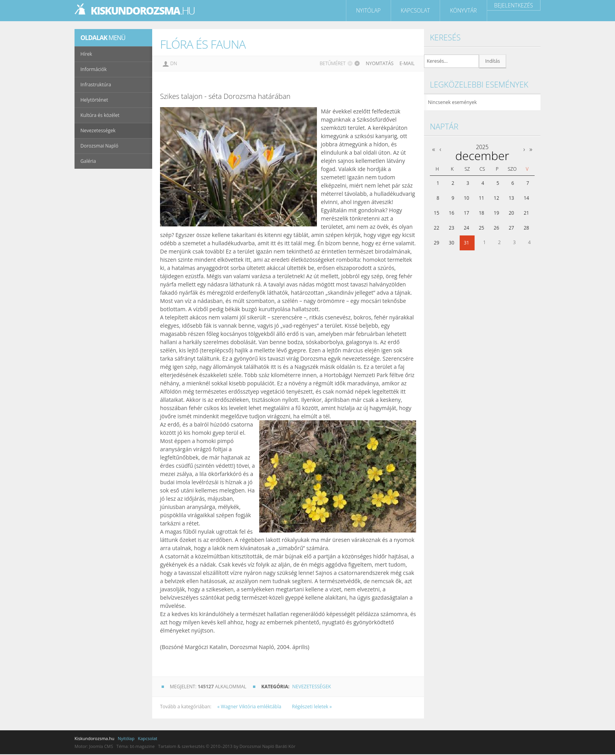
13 (511, 198)
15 (436, 213)
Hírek (86, 54)
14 (526, 198)
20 (511, 213)
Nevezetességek (311, 686)
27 (511, 227)
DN (173, 63)
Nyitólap (368, 10)
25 (481, 227)
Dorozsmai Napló (99, 145)
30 (451, 242)
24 (466, 227)
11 (481, 198)
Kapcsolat (415, 10)
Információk (93, 69)
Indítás (492, 61)
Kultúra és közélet (100, 115)
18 (481, 213)
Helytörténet (94, 100)
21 (526, 213)
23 (451, 227)
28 (526, 227)
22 (436, 227)
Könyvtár (463, 10)
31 (466, 242)
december (482, 156)
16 (451, 213)
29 (436, 242)
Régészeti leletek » (312, 706)
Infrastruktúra (95, 84)
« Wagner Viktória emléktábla (249, 706)
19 (496, 213)
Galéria (88, 161)
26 (496, 227)
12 (496, 198)
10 (466, 198)
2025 (482, 147)
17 (466, 213)
